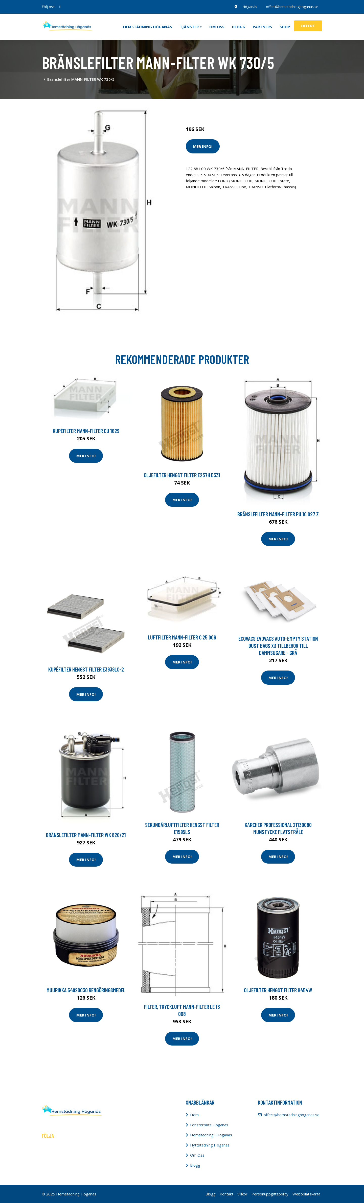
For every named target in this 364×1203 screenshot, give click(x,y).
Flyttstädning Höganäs (210, 1144)
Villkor (242, 1193)
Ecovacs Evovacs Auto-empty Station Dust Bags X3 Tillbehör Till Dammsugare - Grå (278, 645)
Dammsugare (244, 108)
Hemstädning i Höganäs (211, 1134)
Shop (285, 26)
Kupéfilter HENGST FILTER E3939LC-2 (86, 669)
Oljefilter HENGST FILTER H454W (278, 990)
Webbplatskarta (306, 1193)
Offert (308, 25)
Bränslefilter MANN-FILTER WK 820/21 (86, 835)
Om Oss (197, 1155)
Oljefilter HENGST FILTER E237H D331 (182, 475)
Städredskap (220, 108)
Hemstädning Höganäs (147, 26)
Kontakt (226, 1193)
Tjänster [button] (189, 26)
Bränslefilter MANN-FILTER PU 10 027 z (278, 514)
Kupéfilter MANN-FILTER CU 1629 (86, 430)
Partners (262, 26)
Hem (194, 1114)
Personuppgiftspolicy (270, 1193)
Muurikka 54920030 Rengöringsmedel (86, 990)
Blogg (238, 26)
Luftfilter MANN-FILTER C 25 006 (182, 637)
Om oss (216, 26)
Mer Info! (202, 146)
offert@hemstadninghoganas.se (292, 6)
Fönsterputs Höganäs (209, 1124)
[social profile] (60, 7)
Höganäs (249, 6)
